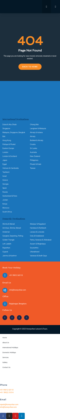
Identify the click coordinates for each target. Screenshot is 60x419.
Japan (4, 160)
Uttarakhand (34, 251)
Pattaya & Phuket (8, 144)
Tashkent (5, 172)
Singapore (6, 128)
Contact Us (6, 367)
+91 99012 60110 (16, 275)
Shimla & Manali (8, 224)
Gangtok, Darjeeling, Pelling (12, 236)
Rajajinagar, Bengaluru (17, 303)
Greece (5, 180)
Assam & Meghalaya (38, 244)
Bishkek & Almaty (36, 140)
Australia (33, 152)
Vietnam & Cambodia (10, 168)
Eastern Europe (8, 148)
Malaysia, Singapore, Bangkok (13, 132)
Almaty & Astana (36, 132)
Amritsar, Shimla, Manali (11, 228)
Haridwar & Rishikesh (38, 228)
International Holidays (10, 347)
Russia (5, 192)
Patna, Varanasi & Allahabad (40, 240)
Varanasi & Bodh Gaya (38, 255)
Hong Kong (6, 140)
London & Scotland (9, 156)
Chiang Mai (34, 124)
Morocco (5, 208)
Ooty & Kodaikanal (37, 236)
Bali (3, 136)
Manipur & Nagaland (38, 224)
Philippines (34, 160)
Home (4, 337)
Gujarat (5, 251)
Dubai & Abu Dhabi (9, 124)
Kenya (4, 204)
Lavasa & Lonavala (37, 232)
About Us (5, 342)
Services (5, 357)
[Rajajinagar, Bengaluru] (4, 303)
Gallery (4, 362)
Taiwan (33, 168)
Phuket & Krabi (35, 164)
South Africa (7, 212)
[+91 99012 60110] (4, 275)
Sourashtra (34, 248)
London (5, 152)
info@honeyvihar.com (17, 290)
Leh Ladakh (6, 244)
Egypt (4, 164)
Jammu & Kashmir (9, 255)
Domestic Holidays (9, 352)
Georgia (5, 184)
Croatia (33, 144)
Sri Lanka (33, 148)
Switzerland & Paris (9, 196)
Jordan (5, 200)
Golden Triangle (8, 240)
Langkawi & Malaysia (38, 128)
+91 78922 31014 (6, 392)
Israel (4, 176)
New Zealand (35, 156)
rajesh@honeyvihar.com (9, 404)
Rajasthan (6, 248)
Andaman (6, 232)
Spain (4, 188)
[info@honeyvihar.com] (4, 290)
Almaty (32, 136)
